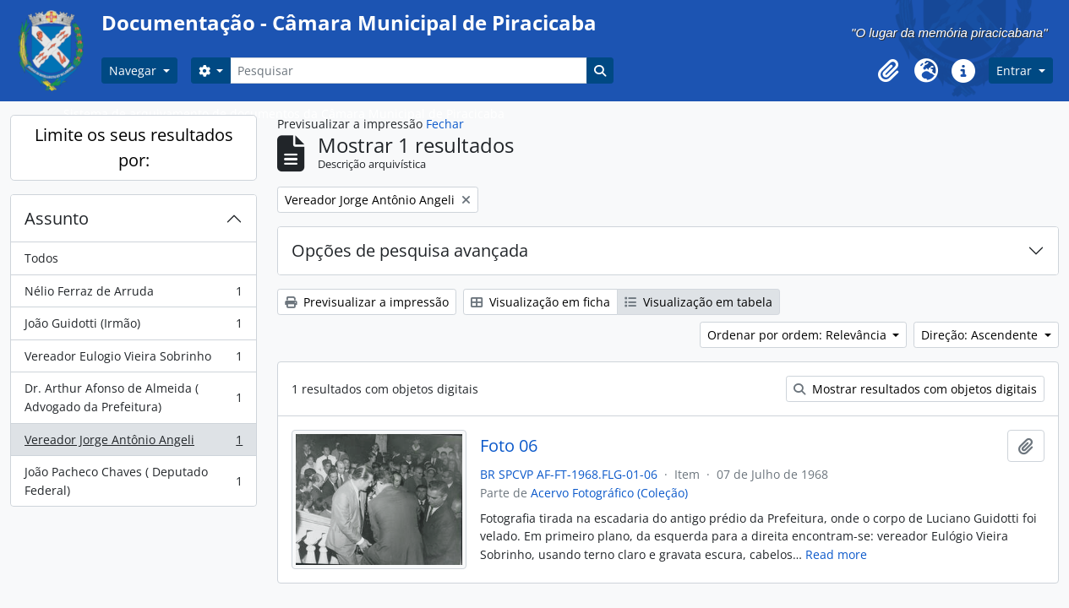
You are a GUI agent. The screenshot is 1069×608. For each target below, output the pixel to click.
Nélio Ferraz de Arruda (133, 294)
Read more (836, 554)
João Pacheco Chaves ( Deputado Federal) (133, 481)
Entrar (1015, 70)
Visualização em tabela (698, 302)
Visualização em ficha (540, 302)
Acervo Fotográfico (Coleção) (609, 493)
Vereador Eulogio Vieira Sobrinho (133, 359)
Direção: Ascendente (981, 335)
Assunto (57, 218)
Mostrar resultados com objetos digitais (915, 389)
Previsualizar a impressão (367, 302)
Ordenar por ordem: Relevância (798, 335)
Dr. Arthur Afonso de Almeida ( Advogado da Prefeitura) (133, 397)
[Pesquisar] (408, 70)
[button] (889, 71)
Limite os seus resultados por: (134, 147)
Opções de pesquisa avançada (410, 250)
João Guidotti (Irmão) (133, 326)
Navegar (134, 70)
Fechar (445, 124)
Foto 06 (508, 446)
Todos (41, 258)
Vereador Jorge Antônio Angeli (133, 443)
